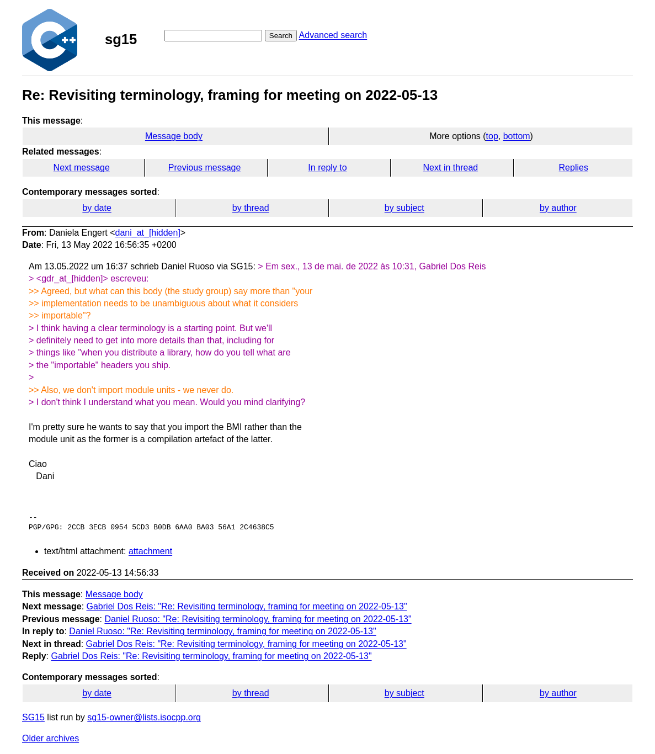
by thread (250, 208)
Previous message (204, 167)
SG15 (33, 717)
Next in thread (450, 167)
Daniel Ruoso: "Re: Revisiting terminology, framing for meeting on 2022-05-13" (257, 619)
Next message (82, 167)
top (492, 136)
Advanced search (333, 35)
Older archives (50, 738)
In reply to (327, 167)
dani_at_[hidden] (147, 232)
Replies (573, 167)
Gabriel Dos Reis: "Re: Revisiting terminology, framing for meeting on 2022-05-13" (247, 606)
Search (280, 35)
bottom (516, 136)
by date (96, 208)
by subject (404, 208)
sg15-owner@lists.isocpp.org (144, 717)
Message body (174, 136)
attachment (150, 551)
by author (558, 208)
